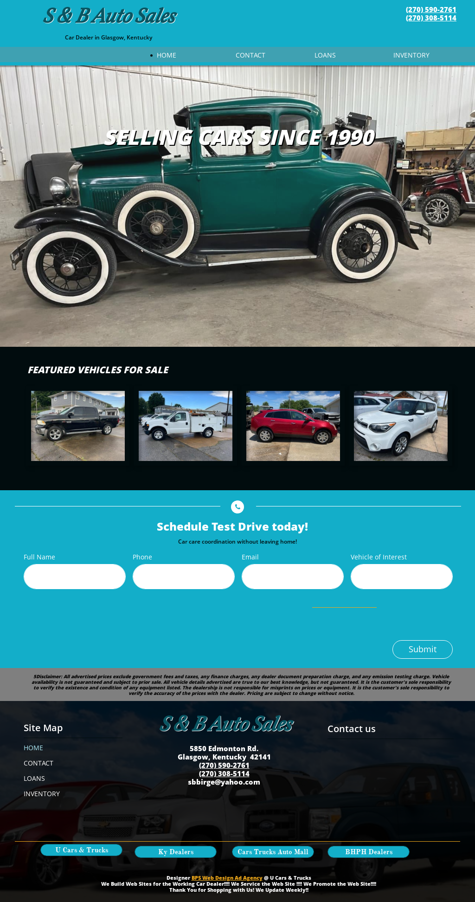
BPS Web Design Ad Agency (227, 877)
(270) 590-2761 (431, 9)
